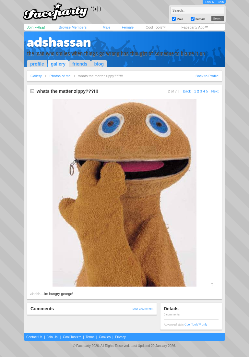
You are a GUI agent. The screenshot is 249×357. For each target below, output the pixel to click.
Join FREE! (36, 27)
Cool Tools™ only (195, 324)
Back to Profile (207, 76)
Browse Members (73, 27)
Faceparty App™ (195, 27)
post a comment (143, 308)
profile (37, 64)
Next (215, 91)
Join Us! (52, 337)
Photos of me (60, 76)
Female (128, 27)
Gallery (36, 76)
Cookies (105, 337)
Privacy (120, 337)
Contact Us (34, 337)
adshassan (59, 42)
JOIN (221, 2)
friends (80, 64)
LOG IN (209, 2)
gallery (58, 64)
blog (99, 64)
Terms (90, 337)
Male (106, 27)
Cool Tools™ (156, 27)
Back (187, 91)
